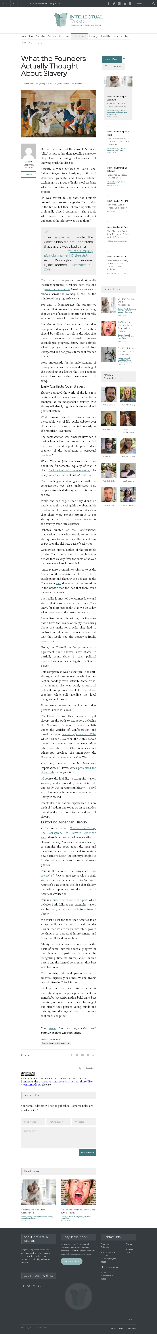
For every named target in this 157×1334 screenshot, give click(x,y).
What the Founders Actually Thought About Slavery (53, 65)
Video (52, 36)
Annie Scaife (128, 505)
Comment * (58, 1137)
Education (79, 36)
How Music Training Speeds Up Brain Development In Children (117, 265)
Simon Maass (108, 505)
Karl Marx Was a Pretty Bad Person (117, 206)
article (52, 1028)
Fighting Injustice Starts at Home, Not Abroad (127, 351)
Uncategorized (78, 1217)
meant (52, 475)
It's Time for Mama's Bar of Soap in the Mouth (43, 3)
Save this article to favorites (56, 1043)
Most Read (112, 59)
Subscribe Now (71, 1261)
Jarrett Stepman (63, 83)
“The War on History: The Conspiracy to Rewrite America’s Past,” (68, 832)
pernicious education (57, 289)
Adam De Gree (108, 429)
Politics (27, 42)
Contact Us (132, 1328)
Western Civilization (28, 1218)
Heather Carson (128, 456)
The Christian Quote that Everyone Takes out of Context (118, 234)
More (38, 42)
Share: (25, 1054)
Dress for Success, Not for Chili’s (117, 176)
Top (129, 1320)
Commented (114, 66)
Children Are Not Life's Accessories (33, 1211)
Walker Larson (109, 405)
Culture (64, 36)
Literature (110, 150)
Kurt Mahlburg (128, 405)
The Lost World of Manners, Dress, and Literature (118, 141)
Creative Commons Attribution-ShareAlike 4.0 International (57, 1083)
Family (93, 36)
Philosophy (120, 36)
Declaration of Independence (69, 470)
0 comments (79, 83)
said (58, 583)
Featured (36, 1217)
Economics (111, 212)
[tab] (110, 59)
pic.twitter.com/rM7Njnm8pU (66, 255)
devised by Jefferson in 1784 (79, 734)
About (26, 36)
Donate (40, 36)
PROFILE (29, 174)
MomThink (43, 1217)
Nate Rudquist (128, 481)
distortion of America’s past (70, 900)
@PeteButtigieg (80, 251)
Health (105, 36)
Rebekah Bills (109, 481)
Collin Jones (108, 456)
